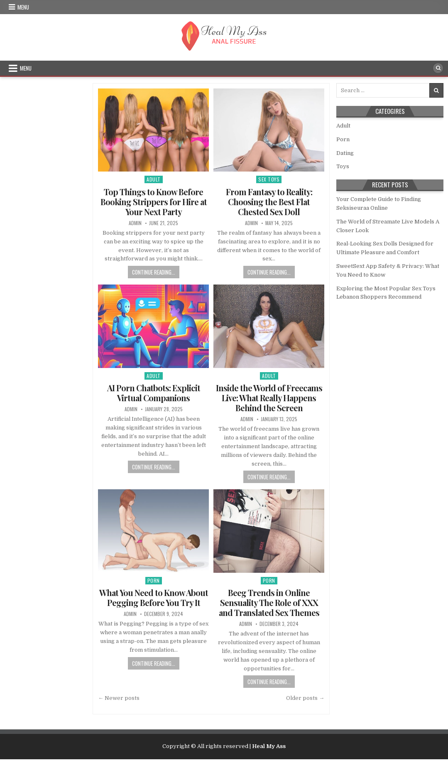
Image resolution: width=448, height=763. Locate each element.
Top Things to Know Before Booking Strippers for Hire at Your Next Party (153, 201)
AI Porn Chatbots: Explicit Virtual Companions (153, 392)
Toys (342, 166)
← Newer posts (119, 698)
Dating (345, 153)
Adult (154, 179)
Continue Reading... (153, 272)
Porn (153, 580)
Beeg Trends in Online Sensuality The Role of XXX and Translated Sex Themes (269, 602)
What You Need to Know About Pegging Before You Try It (153, 597)
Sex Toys (268, 179)
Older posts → (305, 698)
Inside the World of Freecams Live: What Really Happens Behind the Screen (269, 397)
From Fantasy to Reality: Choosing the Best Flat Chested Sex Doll (269, 201)
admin (135, 223)
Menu (23, 7)
